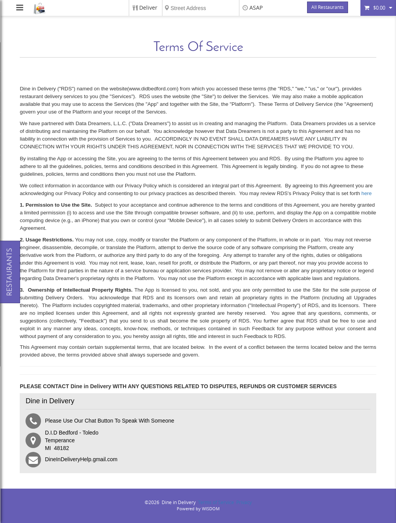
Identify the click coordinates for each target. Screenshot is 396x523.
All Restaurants (327, 7)
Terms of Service (216, 502)
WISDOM (211, 508)
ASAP (256, 8)
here (367, 193)
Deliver (148, 8)
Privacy (244, 502)
